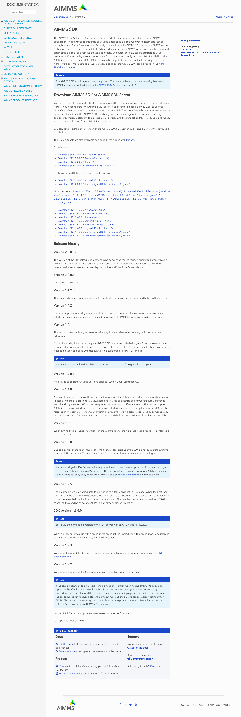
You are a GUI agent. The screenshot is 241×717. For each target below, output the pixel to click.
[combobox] (23, 12)
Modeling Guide (14, 42)
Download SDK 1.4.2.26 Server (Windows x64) (83, 213)
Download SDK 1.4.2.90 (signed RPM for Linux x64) (82, 198)
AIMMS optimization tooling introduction (21, 22)
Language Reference (18, 37)
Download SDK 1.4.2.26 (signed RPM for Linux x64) (85, 228)
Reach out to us (158, 666)
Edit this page (66, 644)
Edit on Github (225, 16)
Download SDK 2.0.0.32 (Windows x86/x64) (81, 154)
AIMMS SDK (186, 50)
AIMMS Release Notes (18, 90)
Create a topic (66, 666)
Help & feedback (191, 40)
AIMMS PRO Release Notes (21, 95)
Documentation (62, 16)
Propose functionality (70, 673)
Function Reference (17, 28)
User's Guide (12, 33)
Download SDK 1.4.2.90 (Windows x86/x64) (97, 191)
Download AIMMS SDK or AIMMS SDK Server (200, 52)
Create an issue (67, 651)
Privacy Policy (197, 705)
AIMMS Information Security (23, 86)
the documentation (128, 474)
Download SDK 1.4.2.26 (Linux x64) (77, 217)
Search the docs (139, 647)
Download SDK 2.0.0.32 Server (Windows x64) (83, 158)
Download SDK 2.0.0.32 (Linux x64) (77, 161)
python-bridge (14, 52)
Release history (187, 55)
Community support (141, 658)
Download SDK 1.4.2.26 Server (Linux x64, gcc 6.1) (85, 220)
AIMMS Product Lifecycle (21, 100)
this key (130, 139)
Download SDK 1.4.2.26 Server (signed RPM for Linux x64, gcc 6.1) (94, 231)
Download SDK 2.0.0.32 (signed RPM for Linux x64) (85, 180)
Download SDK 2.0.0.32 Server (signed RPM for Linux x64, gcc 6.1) (94, 184)
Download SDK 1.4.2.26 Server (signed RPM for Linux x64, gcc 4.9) (94, 235)
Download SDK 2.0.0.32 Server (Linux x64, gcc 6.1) (85, 165)
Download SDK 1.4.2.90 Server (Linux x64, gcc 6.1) (130, 195)
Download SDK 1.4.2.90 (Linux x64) (80, 195)
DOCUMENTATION (23, 4)
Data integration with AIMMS (19, 68)
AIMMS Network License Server (18, 80)
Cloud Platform (13, 61)
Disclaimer (184, 705)
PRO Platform (12, 56)
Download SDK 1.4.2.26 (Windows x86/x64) (81, 209)
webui (8, 47)
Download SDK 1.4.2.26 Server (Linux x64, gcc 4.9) (85, 224)
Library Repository (15, 73)
